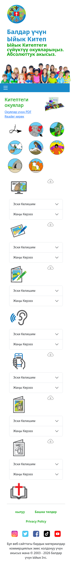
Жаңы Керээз (23, 214)
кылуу (20, 512)
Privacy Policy (36, 521)
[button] (5, 87)
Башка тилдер (46, 512)
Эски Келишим (24, 204)
